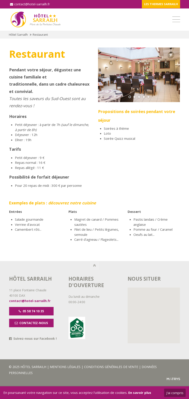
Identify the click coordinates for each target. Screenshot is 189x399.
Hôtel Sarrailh (18, 35)
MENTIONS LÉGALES (65, 367)
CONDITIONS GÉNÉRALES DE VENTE (111, 367)
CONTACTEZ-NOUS (31, 323)
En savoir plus (139, 392)
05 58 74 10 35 (31, 311)
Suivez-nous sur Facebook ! (35, 338)
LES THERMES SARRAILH (161, 4)
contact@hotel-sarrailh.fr (30, 4)
